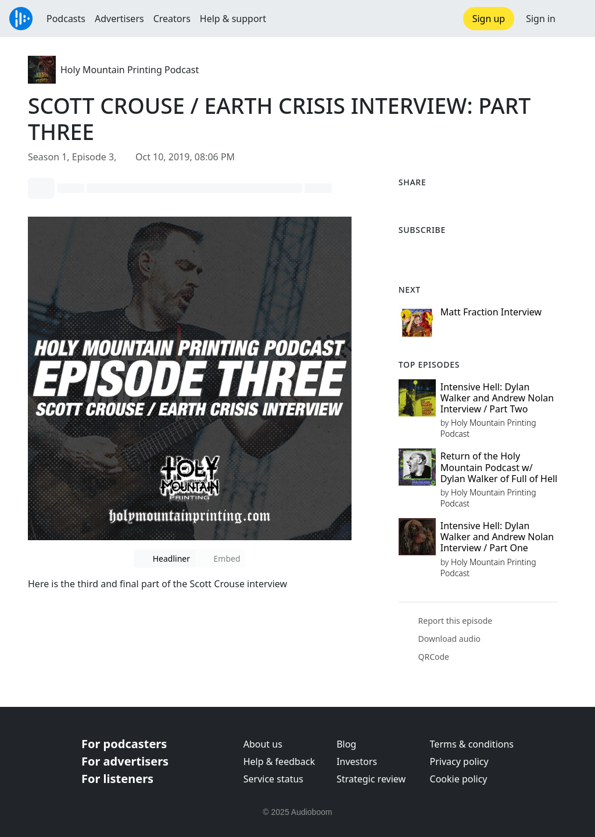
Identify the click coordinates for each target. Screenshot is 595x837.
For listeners (117, 778)
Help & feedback (279, 761)
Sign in (540, 18)
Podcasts (65, 18)
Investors (356, 761)
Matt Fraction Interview (491, 312)
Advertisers (119, 18)
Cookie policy (459, 779)
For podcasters (124, 744)
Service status (273, 779)
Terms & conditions (472, 744)
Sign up (489, 18)
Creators (172, 18)
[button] (575, 18)
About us (262, 744)
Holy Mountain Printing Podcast (129, 69)
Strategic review (371, 779)
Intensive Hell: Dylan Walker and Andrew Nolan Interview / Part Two (497, 397)
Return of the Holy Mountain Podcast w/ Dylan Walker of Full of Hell (498, 467)
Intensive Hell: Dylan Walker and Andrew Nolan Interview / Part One (497, 536)
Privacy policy (459, 761)
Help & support (233, 18)
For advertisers (125, 761)
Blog (346, 744)
